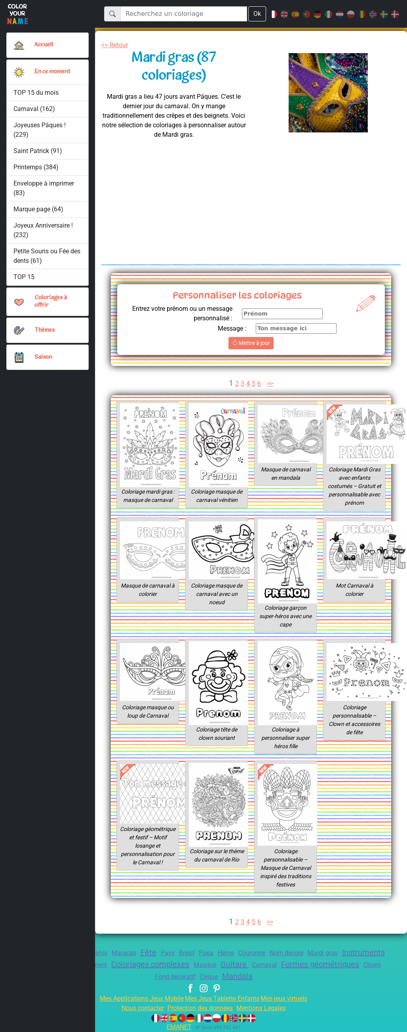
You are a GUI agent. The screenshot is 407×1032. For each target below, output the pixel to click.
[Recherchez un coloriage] (183, 13)
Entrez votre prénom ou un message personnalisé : (192, 313)
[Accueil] (19, 45)
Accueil (43, 44)
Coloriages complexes (211, 964)
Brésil (208, 953)
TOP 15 (24, 277)
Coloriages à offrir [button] (51, 301)
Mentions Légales (266, 1008)
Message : (231, 328)
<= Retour (116, 45)
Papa (229, 953)
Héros (251, 953)
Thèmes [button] (44, 330)
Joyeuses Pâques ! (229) (40, 130)
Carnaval (333, 964)
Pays (188, 953)
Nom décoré (317, 953)
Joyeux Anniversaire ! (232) (43, 230)
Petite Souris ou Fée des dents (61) (42, 256)
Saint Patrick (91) (37, 150)
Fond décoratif (212, 976)
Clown (176, 976)
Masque (270, 964)
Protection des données (200, 1008)
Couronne (279, 953)
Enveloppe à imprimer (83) (44, 188)
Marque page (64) (38, 209)
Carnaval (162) (34, 108)
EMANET (177, 1027)
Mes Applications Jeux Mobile (137, 998)
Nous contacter (137, 1008)
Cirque (249, 976)
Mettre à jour (251, 343)
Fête (168, 952)
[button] (19, 72)
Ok (257, 13)
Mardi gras (356, 953)
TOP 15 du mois (36, 92)
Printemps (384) (36, 167)
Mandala (279, 976)
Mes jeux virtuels (289, 998)
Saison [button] (43, 357)
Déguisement (145, 964)
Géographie (108, 953)
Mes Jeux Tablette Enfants (222, 998)
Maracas (142, 953)
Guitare (301, 964)
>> (271, 383)
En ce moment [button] (54, 71)
